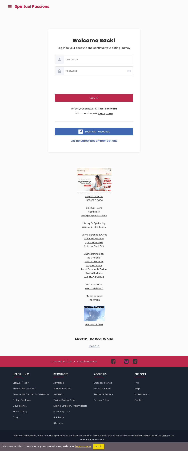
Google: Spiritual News (94, 215)
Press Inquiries (61, 411)
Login (26, 383)
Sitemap (58, 423)
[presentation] (94, 85)
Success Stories (103, 383)
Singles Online (94, 265)
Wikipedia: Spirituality (94, 227)
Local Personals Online (94, 269)
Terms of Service (103, 394)
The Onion (94, 299)
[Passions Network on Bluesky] (126, 361)
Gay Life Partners (94, 261)
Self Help (58, 394)
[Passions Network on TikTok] (135, 361)
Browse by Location (24, 388)
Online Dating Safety (65, 400)
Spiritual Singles (94, 242)
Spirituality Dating (94, 238)
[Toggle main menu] (9, 6)
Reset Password (107, 108)
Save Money (20, 405)
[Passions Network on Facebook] (113, 361)
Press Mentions (102, 388)
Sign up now (105, 113)
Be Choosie (94, 257)
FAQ (137, 383)
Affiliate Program (62, 388)
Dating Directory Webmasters (70, 405)
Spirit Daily (94, 211)
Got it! (98, 446)
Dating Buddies (94, 273)
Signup (17, 383)
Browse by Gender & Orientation (31, 394)
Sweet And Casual (94, 277)
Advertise (58, 383)
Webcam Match (94, 288)
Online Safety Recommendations (94, 141)
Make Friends (142, 394)
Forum (16, 417)
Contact (139, 400)
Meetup (94, 346)
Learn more (83, 446)
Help (137, 388)
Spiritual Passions (32, 7)
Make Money (20, 411)
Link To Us (58, 417)
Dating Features (22, 400)
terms (165, 435)
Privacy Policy (101, 400)
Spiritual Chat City (94, 246)
